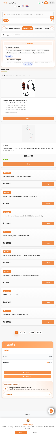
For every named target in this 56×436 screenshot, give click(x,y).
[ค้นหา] (28, 14)
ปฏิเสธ (35, 432)
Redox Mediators (35, 65)
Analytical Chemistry (13, 47)
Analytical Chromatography (14, 50)
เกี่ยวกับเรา (28, 414)
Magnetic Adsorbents (38, 53)
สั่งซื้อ (27, 377)
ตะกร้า (27, 372)
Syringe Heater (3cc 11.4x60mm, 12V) (15, 100)
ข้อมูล (28, 164)
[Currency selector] (17, 6)
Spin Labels (45, 65)
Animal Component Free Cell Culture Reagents (20, 62)
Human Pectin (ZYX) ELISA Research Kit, (16, 235)
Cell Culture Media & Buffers (43, 62)
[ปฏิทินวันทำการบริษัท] (46, 2)
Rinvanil (5, 145)
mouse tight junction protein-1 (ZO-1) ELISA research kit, (21, 275)
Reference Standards (24, 53)
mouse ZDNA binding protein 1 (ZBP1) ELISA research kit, (21, 255)
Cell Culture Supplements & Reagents (17, 65)
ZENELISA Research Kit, (10, 295)
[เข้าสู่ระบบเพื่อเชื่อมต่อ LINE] (39, 2)
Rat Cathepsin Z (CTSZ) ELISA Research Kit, (17, 176)
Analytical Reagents (29, 50)
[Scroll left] (4, 28)
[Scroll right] (52, 28)
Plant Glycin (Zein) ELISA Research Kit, (15, 314)
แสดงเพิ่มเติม (28, 64)
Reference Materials (43, 50)
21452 (32, 332)
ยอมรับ (21, 432)
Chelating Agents (12, 53)
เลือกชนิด (28, 118)
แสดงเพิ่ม (8, 56)
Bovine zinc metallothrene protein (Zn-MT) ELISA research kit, (23, 216)
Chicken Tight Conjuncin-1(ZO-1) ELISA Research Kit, (20, 196)
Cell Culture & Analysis (13, 59)
